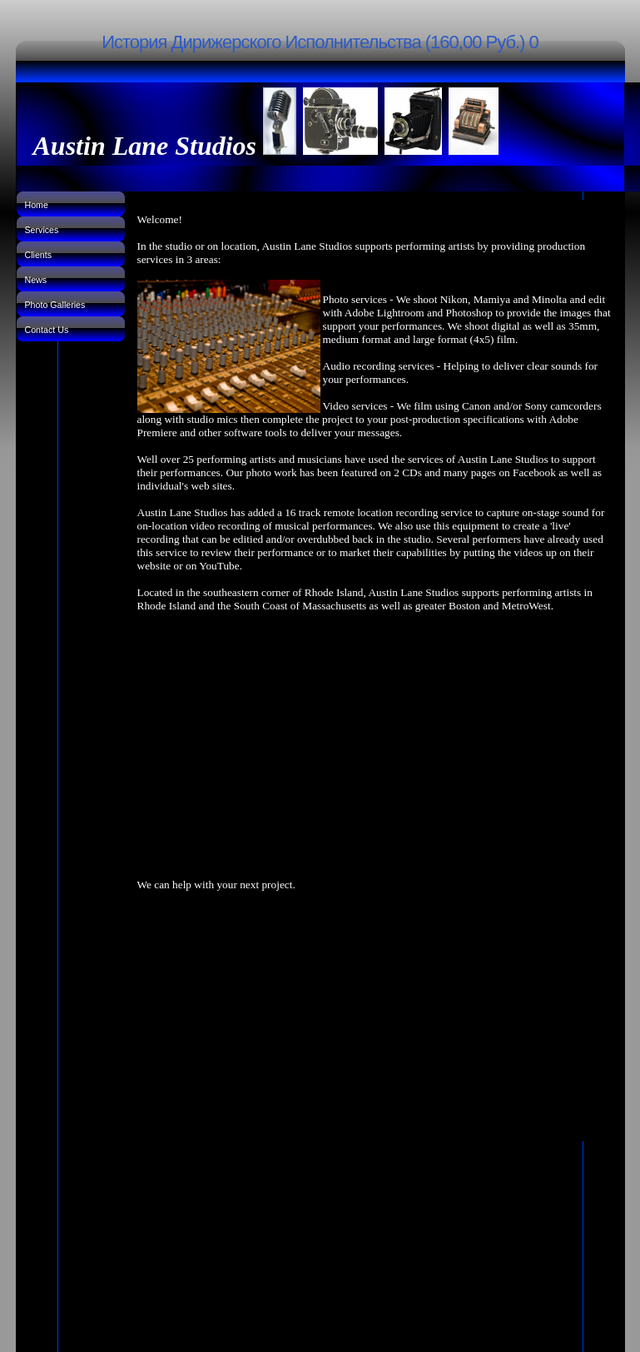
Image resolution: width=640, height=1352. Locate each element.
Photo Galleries (55, 305)
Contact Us (47, 330)
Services (42, 230)
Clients (38, 255)
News (36, 280)
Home (36, 205)
